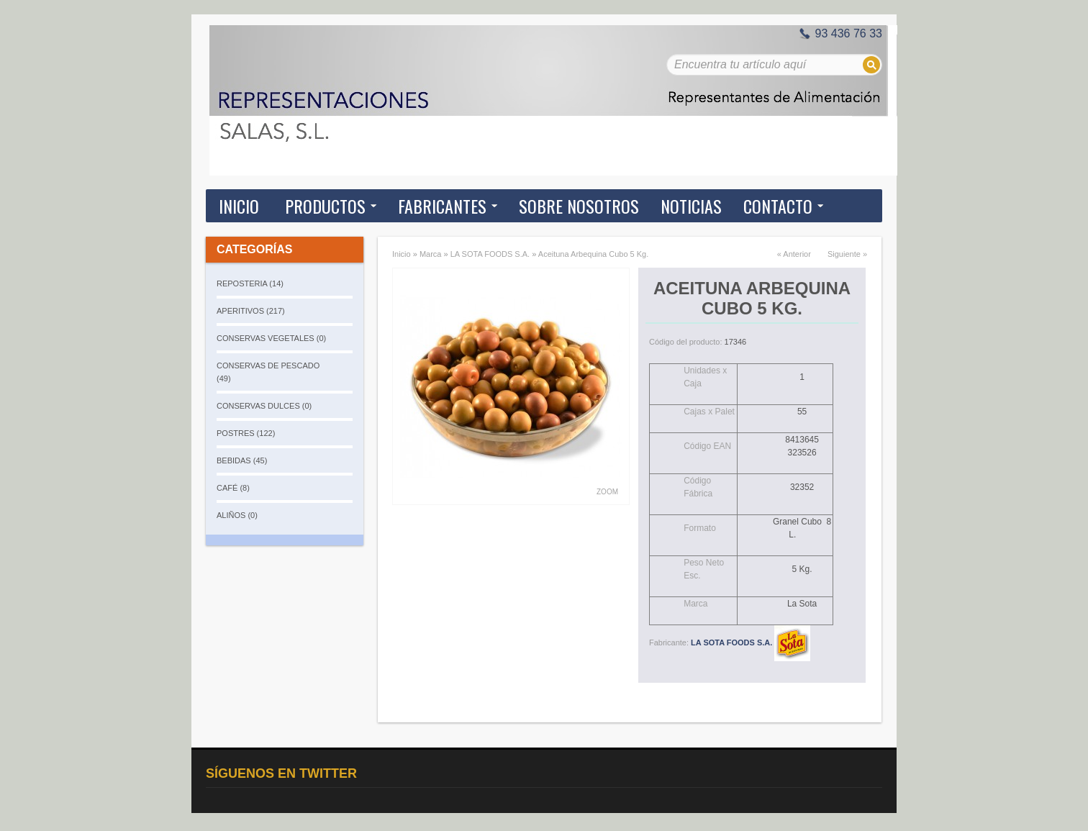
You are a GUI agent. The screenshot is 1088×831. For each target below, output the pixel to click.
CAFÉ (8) (233, 487)
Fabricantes (442, 206)
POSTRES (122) (246, 433)
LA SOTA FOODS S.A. (490, 254)
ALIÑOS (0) (237, 515)
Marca (431, 254)
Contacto (777, 206)
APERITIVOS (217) (251, 310)
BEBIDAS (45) (242, 460)
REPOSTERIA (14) (250, 283)
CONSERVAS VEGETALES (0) (271, 338)
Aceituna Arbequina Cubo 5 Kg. (593, 254)
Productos (325, 206)
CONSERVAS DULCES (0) (264, 405)
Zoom (607, 492)
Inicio (239, 206)
